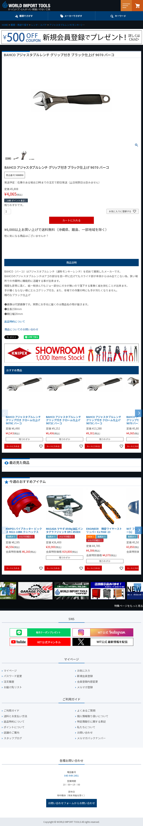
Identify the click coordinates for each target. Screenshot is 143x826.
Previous (5, 591)
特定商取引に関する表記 (91, 721)
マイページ (10, 670)
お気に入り (83, 670)
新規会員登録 (85, 676)
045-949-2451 (71, 775)
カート (137, 5)
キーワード (120, 15)
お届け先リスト (13, 687)
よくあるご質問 (86, 710)
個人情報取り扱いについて (92, 716)
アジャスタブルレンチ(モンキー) (65, 24)
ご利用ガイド (11, 710)
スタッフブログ (13, 738)
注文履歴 (9, 681)
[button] (138, 413)
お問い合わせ (85, 732)
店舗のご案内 (11, 732)
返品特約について (14, 321)
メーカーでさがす (73, 15)
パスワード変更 (13, 676)
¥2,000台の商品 (64, 242)
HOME (5, 24)
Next (137, 587)
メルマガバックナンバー (91, 738)
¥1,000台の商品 (41, 242)
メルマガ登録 (85, 687)
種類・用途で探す (19, 24)
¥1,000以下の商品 (16, 242)
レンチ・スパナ (39, 24)
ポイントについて (14, 727)
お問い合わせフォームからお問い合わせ (71, 803)
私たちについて (86, 727)
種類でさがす (26, 15)
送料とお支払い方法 (15, 716)
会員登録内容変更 (87, 681)
